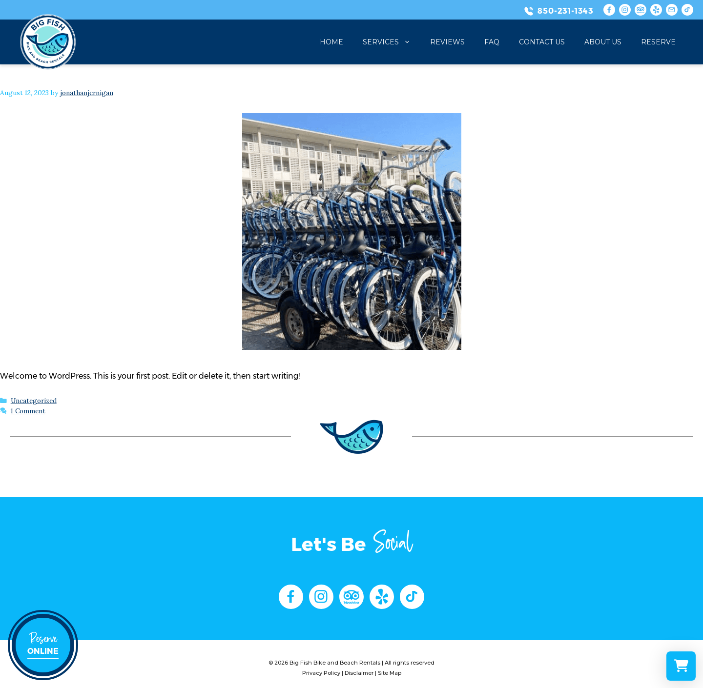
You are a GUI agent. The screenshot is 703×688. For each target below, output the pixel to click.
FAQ (491, 42)
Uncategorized (34, 400)
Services (391, 42)
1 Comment (28, 410)
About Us (602, 42)
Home (331, 42)
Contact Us (542, 42)
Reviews (447, 42)
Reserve (658, 42)
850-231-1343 (566, 11)
